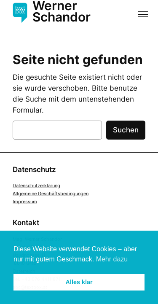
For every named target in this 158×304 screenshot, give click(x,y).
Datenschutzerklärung (36, 185)
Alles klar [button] (79, 282)
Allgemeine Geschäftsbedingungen (50, 193)
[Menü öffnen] (142, 15)
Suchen (126, 130)
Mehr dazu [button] (112, 259)
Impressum (25, 201)
